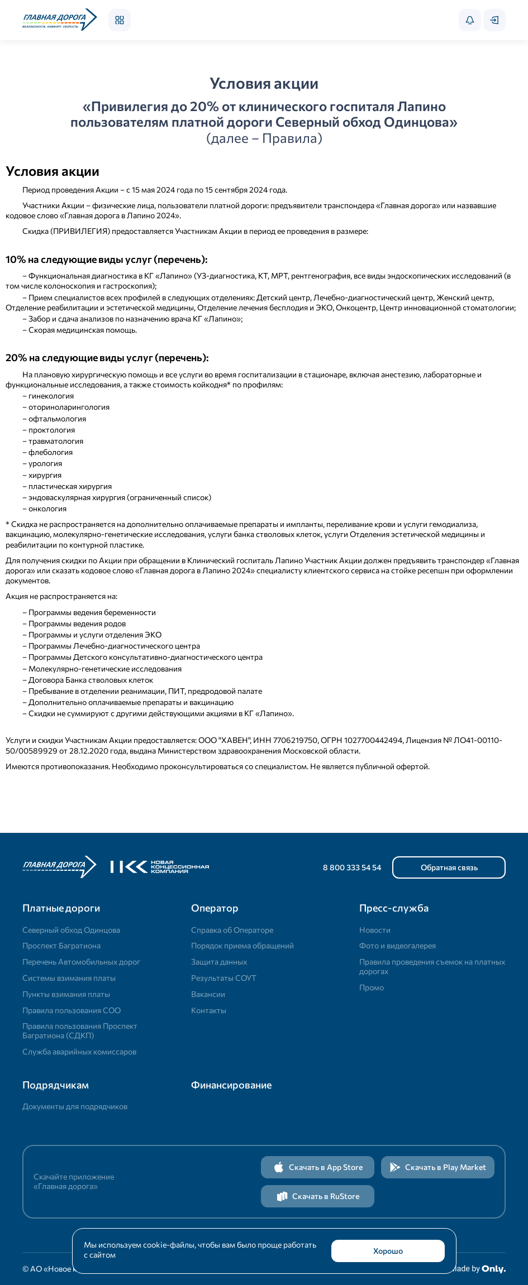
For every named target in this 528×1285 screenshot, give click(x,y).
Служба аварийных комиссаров (79, 1051)
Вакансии (208, 994)
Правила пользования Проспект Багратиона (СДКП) (79, 1030)
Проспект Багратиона (61, 945)
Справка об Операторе (232, 929)
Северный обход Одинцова (71, 929)
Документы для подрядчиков (74, 1106)
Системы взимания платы (69, 977)
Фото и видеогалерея (397, 945)
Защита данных (219, 961)
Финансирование (231, 1084)
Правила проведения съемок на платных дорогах (432, 966)
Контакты (208, 1010)
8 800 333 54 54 (352, 867)
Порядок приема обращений (242, 945)
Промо (371, 987)
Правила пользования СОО (71, 1010)
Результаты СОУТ (223, 977)
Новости (375, 929)
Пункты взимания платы (66, 994)
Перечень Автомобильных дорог (81, 961)
